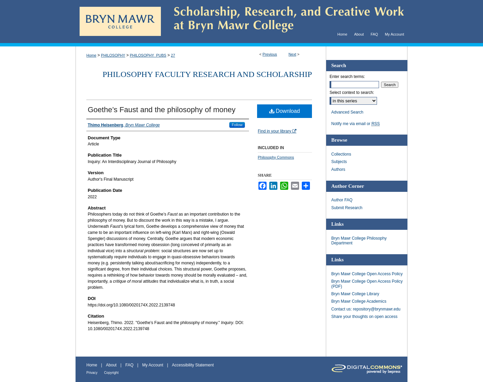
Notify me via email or (355, 123)
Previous (269, 54)
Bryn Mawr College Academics (358, 301)
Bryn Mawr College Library (355, 293)
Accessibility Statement (193, 365)
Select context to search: (352, 92)
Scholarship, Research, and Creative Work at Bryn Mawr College (284, 21)
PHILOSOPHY (113, 55)
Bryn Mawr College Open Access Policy (367, 274)
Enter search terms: (347, 76)
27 (173, 55)
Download (284, 111)
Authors (338, 169)
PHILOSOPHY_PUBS (148, 55)
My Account (152, 365)
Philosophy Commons (276, 157)
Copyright (111, 373)
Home (91, 55)
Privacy (92, 373)
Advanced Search (347, 112)
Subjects (339, 161)
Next (292, 54)
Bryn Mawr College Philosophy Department (358, 240)
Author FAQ (342, 200)
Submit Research (346, 207)
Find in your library (277, 131)
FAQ (129, 365)
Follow (237, 125)
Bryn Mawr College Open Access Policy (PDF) (367, 283)
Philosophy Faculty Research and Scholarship (207, 74)
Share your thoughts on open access (364, 316)
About (111, 365)
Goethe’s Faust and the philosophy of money (161, 109)
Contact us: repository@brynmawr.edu (365, 309)
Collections (341, 154)
